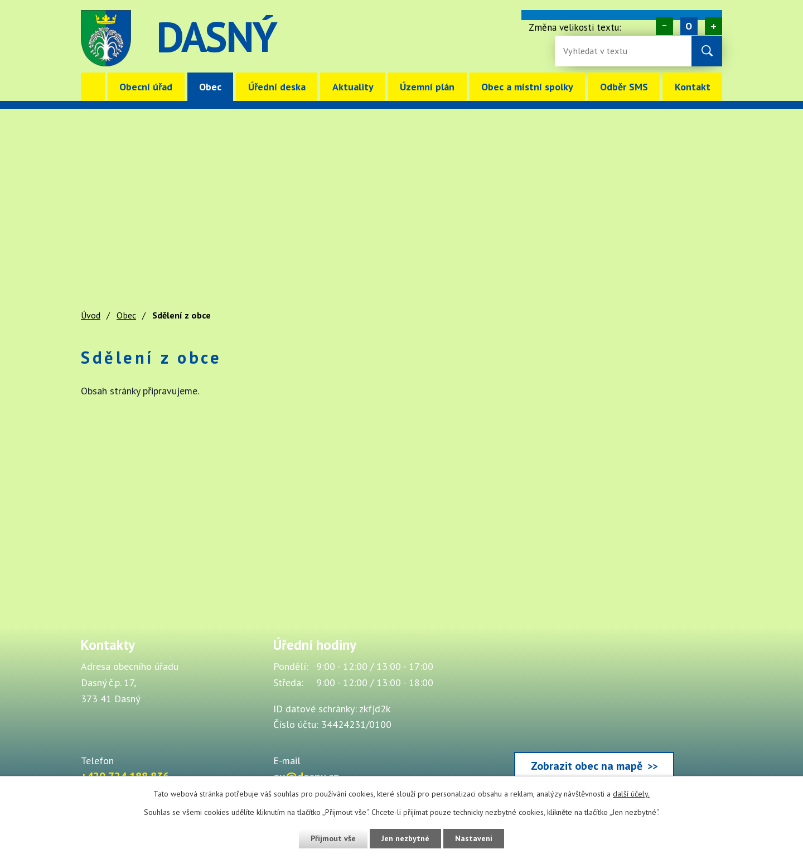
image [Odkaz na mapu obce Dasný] (471, 38)
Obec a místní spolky (527, 86)
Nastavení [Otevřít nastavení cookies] (473, 838)
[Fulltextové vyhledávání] (599, 51)
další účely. (631, 794)
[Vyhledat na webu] (706, 51)
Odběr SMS (624, 86)
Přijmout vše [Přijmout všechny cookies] (333, 838)
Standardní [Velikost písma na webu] (689, 26)
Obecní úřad (145, 86)
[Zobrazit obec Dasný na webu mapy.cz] (594, 710)
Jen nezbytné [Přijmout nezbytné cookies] (405, 838)
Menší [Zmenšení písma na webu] (664, 26)
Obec (210, 86)
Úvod (93, 87)
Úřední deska (277, 86)
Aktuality (353, 86)
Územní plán (427, 86)
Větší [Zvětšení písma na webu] (713, 26)
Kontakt (692, 86)
